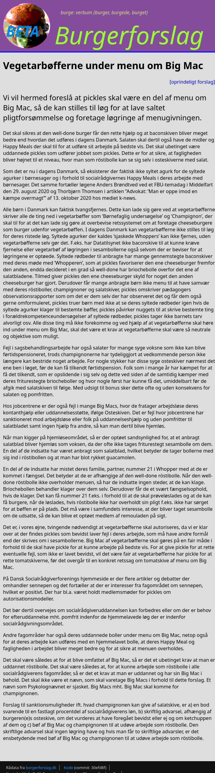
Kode (68, 767)
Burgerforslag (129, 34)
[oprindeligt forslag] (192, 82)
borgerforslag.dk (41, 767)
